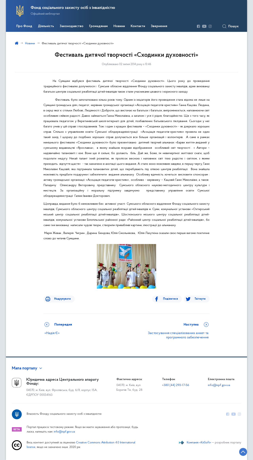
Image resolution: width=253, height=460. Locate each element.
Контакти (138, 26)
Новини (119, 26)
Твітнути (200, 298)
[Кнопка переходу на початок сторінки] (238, 451)
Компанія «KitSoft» (199, 442)
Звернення (159, 26)
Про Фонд (24, 26)
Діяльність (46, 26)
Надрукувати (59, 298)
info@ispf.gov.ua (219, 385)
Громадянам (98, 26)
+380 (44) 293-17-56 (175, 385)
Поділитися (173, 298)
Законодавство (71, 26)
